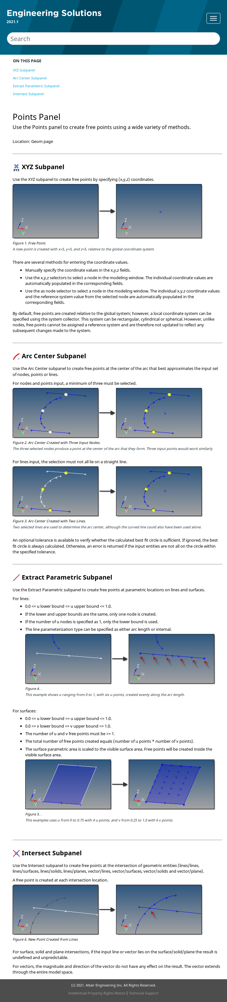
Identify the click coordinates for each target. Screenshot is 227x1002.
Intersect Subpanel (28, 93)
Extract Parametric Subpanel (36, 85)
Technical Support (144, 993)
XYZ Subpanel (24, 70)
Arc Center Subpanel (30, 78)
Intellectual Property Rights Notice (96, 993)
